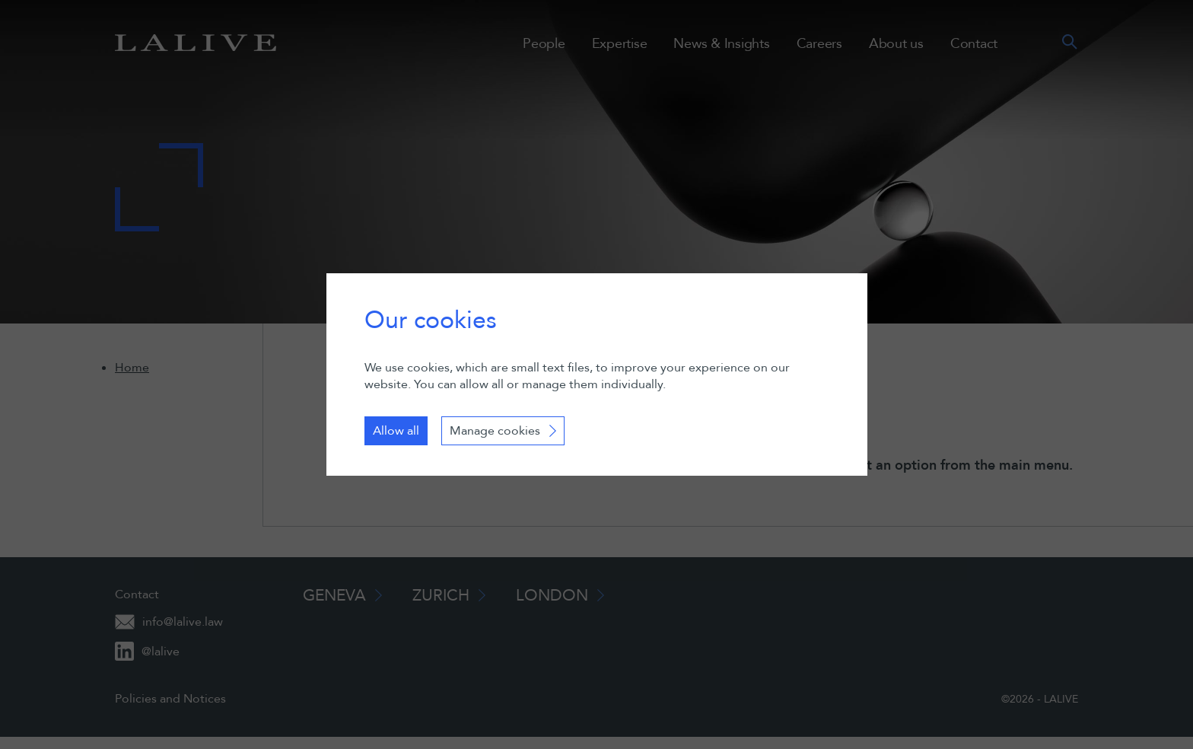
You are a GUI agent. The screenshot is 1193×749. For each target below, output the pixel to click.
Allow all (396, 430)
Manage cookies (495, 430)
